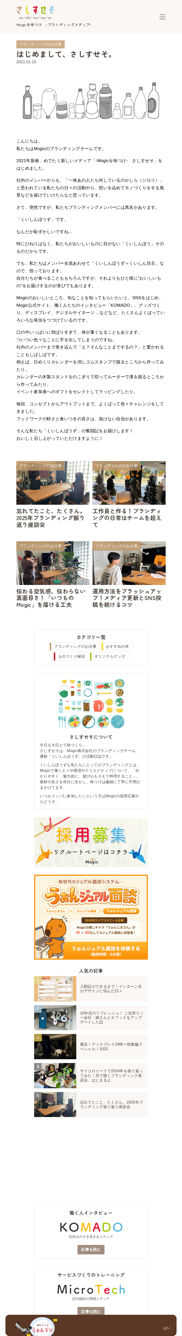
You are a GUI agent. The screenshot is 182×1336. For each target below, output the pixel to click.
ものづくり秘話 (71, 656)
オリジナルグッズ (109, 656)
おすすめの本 (117, 646)
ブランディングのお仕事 (75, 646)
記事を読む (91, 1250)
